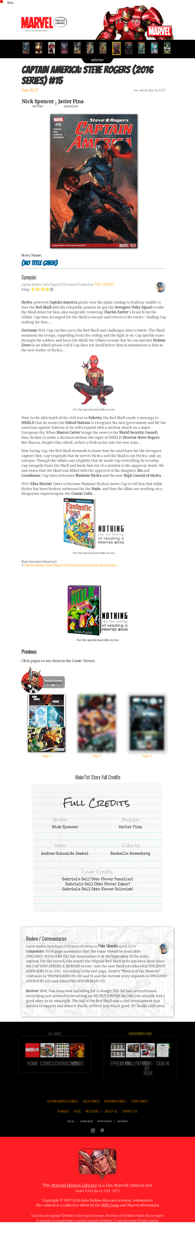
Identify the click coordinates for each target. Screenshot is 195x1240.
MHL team (110, 1215)
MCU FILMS (92, 1120)
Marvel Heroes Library (74, 1195)
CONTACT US (129, 1120)
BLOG (77, 1120)
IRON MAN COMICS (115, 1111)
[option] (27, 48)
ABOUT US (111, 1120)
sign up (70, 1130)
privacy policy (86, 1130)
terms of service (104, 1130)
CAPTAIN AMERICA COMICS (62, 1111)
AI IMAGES (63, 1120)
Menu (10, 2)
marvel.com (122, 1130)
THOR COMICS (139, 1111)
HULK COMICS (91, 1111)
